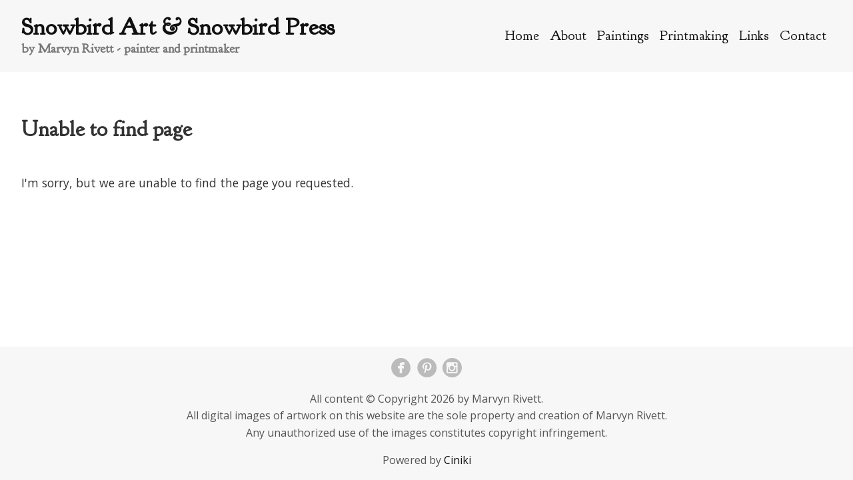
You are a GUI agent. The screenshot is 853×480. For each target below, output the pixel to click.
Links (754, 35)
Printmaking (694, 35)
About (568, 35)
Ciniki (457, 460)
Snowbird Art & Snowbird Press (178, 27)
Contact (803, 35)
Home (522, 35)
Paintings (623, 35)
